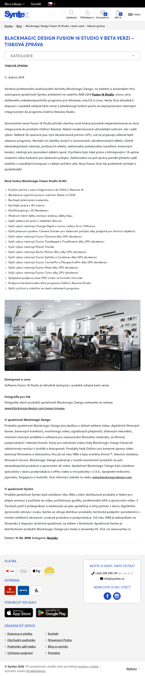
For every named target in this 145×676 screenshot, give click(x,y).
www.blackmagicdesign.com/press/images (35, 408)
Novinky (52, 538)
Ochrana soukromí (20, 653)
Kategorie (22, 56)
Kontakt (36, 4)
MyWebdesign (36, 671)
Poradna (54, 653)
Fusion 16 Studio (103, 94)
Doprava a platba (19, 633)
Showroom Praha (60, 640)
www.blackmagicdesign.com (112, 477)
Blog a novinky (58, 646)
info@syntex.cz (114, 578)
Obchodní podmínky (21, 640)
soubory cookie (88, 666)
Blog (19, 26)
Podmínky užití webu (21, 646)
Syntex (9, 26)
